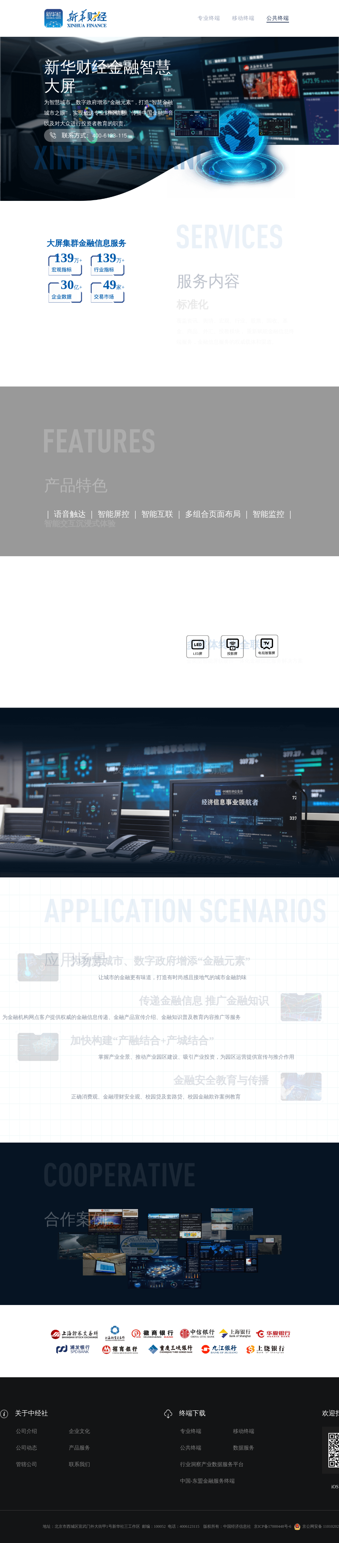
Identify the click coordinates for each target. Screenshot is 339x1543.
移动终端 (243, 18)
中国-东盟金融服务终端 (207, 1481)
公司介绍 (26, 1431)
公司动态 (26, 1448)
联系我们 (79, 1464)
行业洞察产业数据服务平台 (212, 1464)
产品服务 (79, 1448)
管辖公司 (26, 1464)
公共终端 (277, 18)
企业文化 (79, 1431)
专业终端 (209, 18)
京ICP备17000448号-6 (272, 1526)
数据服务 (243, 1448)
